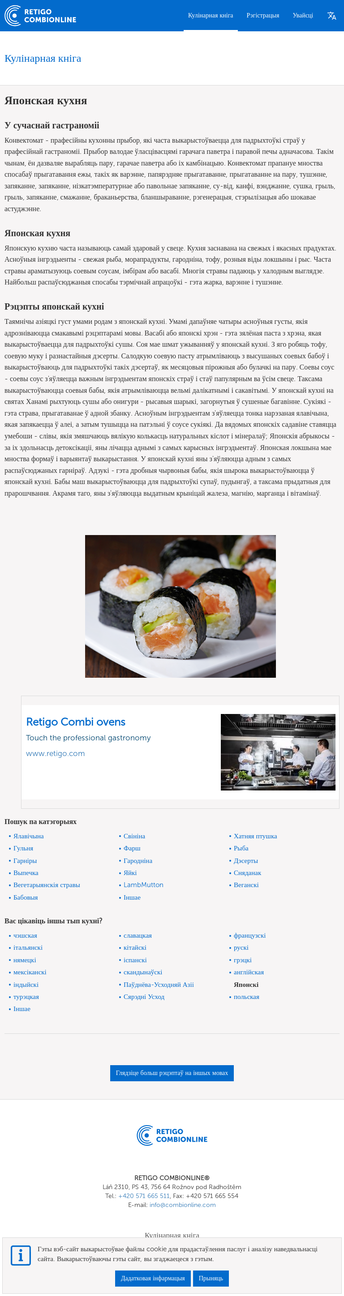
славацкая (138, 935)
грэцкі (243, 960)
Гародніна (138, 861)
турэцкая (26, 997)
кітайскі (135, 947)
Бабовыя (25, 897)
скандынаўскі (143, 972)
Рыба (241, 848)
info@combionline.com (183, 1205)
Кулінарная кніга (210, 15)
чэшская (25, 935)
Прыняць (211, 1278)
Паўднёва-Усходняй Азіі (159, 985)
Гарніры (25, 861)
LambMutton (143, 885)
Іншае (132, 897)
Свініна (134, 836)
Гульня (23, 848)
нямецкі (24, 960)
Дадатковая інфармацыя (153, 1278)
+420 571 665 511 (144, 1196)
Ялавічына (28, 836)
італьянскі (28, 947)
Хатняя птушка (255, 836)
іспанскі (135, 960)
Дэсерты (246, 861)
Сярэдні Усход (144, 997)
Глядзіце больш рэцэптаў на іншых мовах (172, 1073)
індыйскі (26, 985)
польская (246, 997)
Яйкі (130, 873)
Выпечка (26, 873)
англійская (249, 972)
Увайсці (302, 15)
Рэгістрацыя (263, 15)
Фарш (132, 848)
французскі (250, 935)
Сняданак (247, 873)
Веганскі (246, 885)
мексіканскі (30, 972)
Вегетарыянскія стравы (46, 885)
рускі (241, 947)
